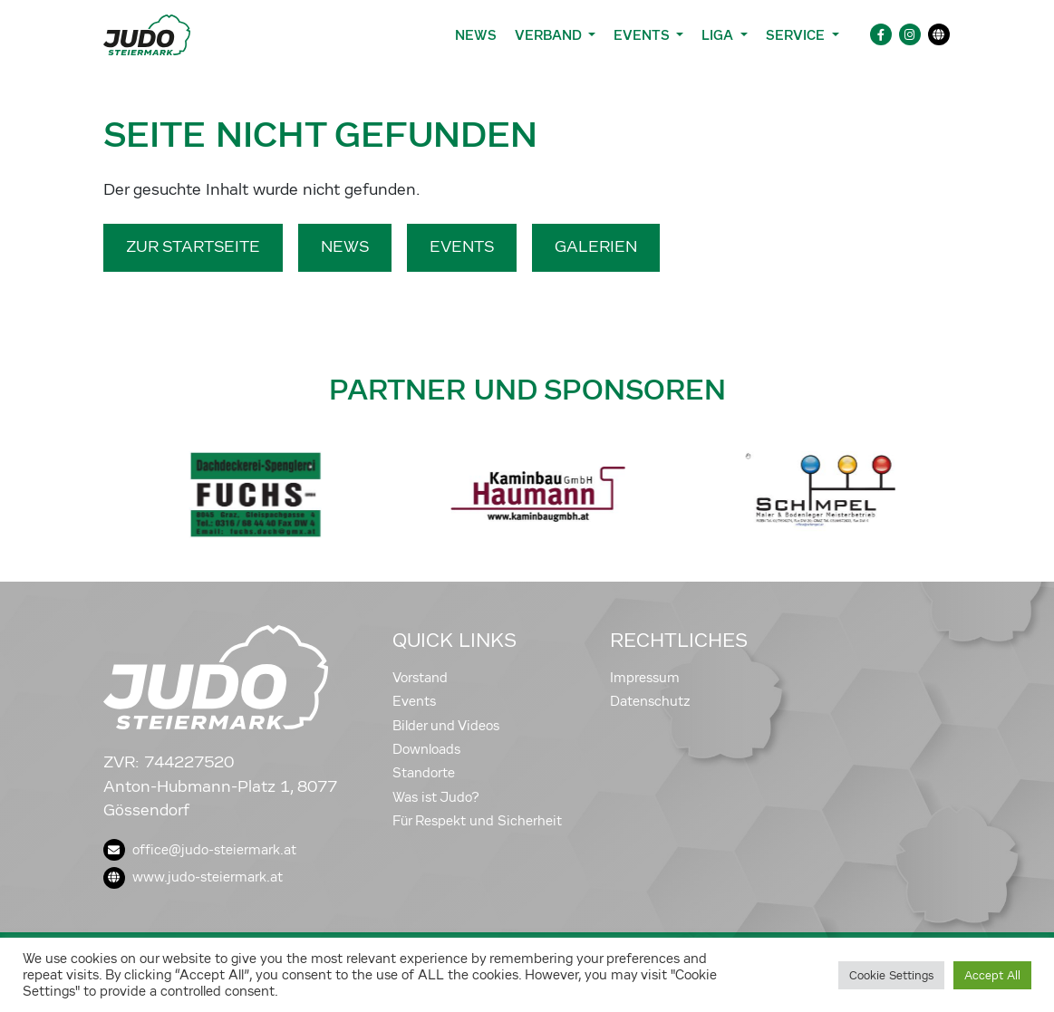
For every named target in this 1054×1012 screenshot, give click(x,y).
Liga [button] (719, 34)
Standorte (423, 773)
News (476, 34)
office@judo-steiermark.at (199, 850)
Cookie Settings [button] (891, 975)
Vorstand (420, 678)
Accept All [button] (992, 975)
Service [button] (797, 34)
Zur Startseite (193, 246)
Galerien (596, 246)
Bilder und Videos (445, 726)
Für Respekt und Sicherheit (477, 821)
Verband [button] (550, 34)
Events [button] (643, 34)
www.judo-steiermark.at (193, 877)
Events (462, 246)
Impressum (645, 678)
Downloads (426, 749)
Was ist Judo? (435, 797)
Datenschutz (650, 701)
